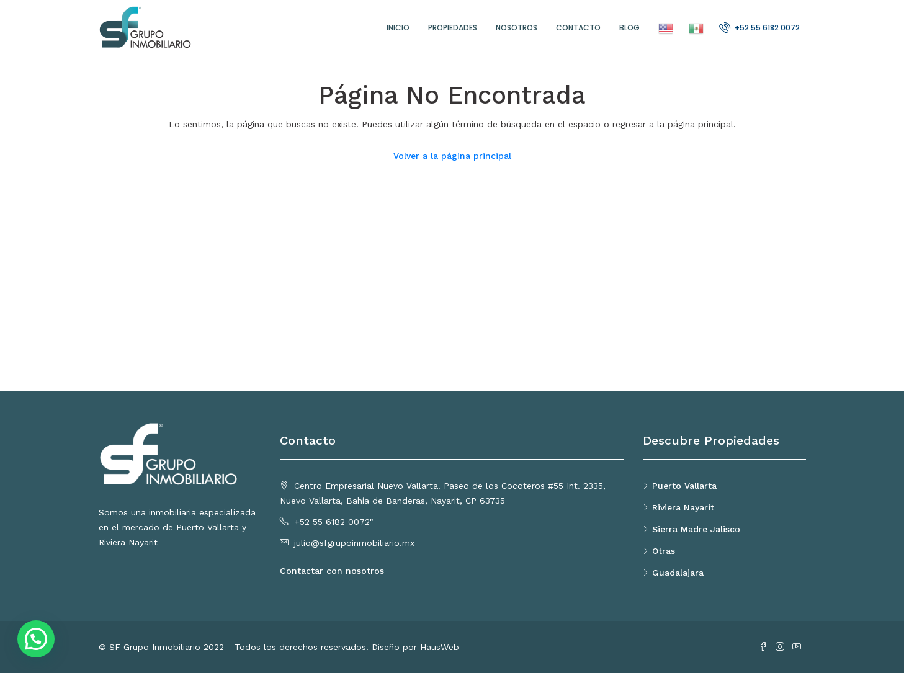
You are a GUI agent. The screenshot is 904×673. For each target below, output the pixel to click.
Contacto (578, 27)
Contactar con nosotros (332, 571)
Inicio (398, 27)
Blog (629, 27)
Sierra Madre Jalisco (696, 529)
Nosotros (516, 27)
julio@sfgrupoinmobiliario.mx (354, 543)
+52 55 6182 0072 (759, 27)
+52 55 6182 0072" (334, 522)
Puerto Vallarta (684, 486)
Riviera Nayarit (683, 507)
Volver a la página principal (452, 156)
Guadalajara (678, 572)
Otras (663, 551)
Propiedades (452, 27)
